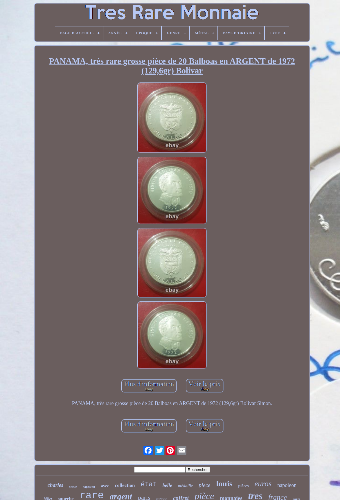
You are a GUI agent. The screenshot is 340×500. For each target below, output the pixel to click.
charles (55, 485)
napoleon (286, 485)
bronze (73, 486)
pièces (243, 486)
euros (262, 483)
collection (125, 485)
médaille (185, 485)
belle (167, 485)
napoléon (89, 486)
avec (105, 485)
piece (204, 485)
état (149, 484)
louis (224, 483)
